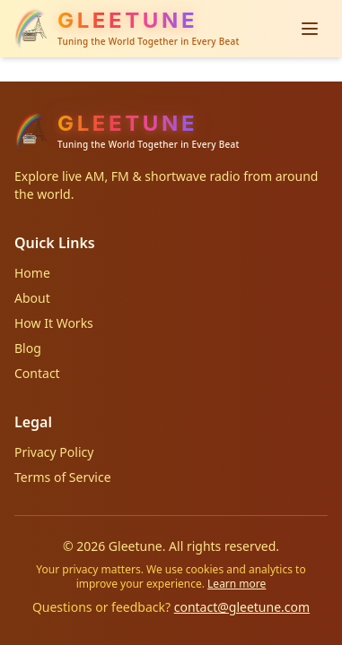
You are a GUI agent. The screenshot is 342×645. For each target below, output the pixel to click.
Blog (27, 348)
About (32, 297)
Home (32, 272)
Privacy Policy (53, 451)
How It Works (53, 322)
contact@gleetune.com (242, 606)
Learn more (236, 583)
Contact (37, 373)
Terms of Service (62, 477)
